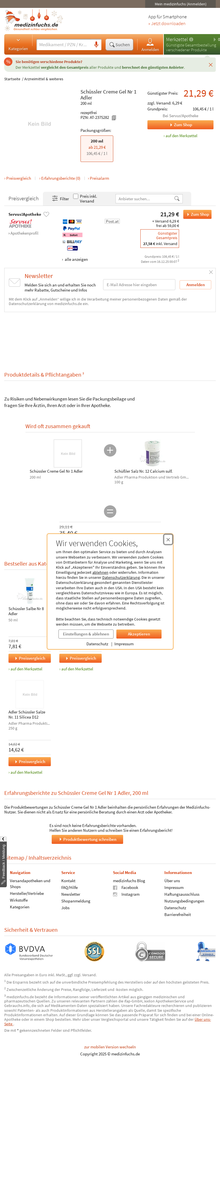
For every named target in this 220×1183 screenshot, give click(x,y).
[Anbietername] (145, 198)
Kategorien (18, 44)
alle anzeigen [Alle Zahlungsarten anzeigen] (76, 259)
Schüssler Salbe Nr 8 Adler (26, 611)
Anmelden (150, 44)
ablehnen (100, 572)
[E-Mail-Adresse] (139, 284)
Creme (110, 91)
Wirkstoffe (19, 899)
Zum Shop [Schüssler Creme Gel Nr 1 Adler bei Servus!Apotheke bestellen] (196, 214)
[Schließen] (210, 64)
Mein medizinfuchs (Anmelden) (180, 3)
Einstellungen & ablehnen (86, 634)
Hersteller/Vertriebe (27, 893)
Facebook (125, 887)
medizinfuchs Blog (129, 880)
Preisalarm (99, 178)
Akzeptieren (139, 634)
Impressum (124, 643)
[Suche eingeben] (63, 44)
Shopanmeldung (75, 900)
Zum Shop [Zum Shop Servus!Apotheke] (169, 124)
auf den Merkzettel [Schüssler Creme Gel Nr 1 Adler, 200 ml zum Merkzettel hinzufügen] (181, 135)
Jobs (65, 907)
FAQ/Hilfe (69, 887)
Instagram (126, 894)
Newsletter (70, 894)
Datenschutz (97, 643)
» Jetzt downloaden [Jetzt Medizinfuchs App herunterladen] (167, 23)
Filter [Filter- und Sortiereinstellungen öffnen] (60, 199)
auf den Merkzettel (26, 668)
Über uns (172, 880)
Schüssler (91, 91)
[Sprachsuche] (96, 44)
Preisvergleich (18, 178)
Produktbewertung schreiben (87, 839)
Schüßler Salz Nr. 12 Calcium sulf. (143, 471)
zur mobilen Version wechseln (110, 1046)
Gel (122, 91)
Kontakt (68, 880)
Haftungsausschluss (181, 894)
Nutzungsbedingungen (184, 900)
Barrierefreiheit (177, 914)
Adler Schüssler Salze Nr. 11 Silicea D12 (26, 715)
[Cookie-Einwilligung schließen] (168, 539)
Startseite (12, 78)
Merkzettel (177, 39)
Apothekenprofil (24, 233)
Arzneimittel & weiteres (43, 78)
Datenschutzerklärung (121, 577)
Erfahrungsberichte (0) (60, 178)
